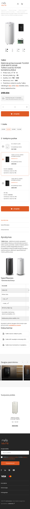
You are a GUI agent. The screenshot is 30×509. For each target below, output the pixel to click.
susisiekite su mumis (15, 325)
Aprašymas (14, 158)
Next (28, 33)
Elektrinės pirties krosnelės (8, 12)
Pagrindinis (4, 10)
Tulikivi (3, 60)
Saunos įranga (12, 10)
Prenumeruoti (10, 463)
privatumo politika (13, 457)
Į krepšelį (16, 114)
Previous (2, 33)
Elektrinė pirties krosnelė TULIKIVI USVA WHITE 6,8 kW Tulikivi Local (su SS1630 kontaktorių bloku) (14, 14)
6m (10, 86)
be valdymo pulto (16, 144)
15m (17, 86)
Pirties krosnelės (22, 10)
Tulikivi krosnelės (21, 12)
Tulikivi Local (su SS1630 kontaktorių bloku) (17, 155)
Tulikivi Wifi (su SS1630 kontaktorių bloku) (16, 179)
